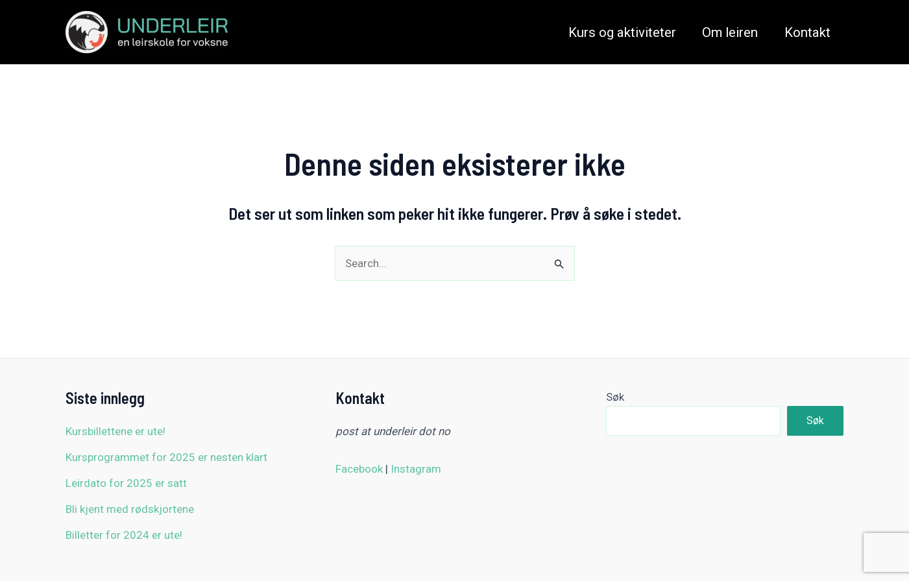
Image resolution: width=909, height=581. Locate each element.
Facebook (359, 468)
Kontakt (807, 32)
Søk (615, 396)
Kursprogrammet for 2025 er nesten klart (166, 457)
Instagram (416, 468)
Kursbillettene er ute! (115, 431)
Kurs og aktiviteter (622, 32)
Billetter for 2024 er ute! (124, 534)
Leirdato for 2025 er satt (126, 483)
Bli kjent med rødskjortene (130, 509)
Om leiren (730, 32)
